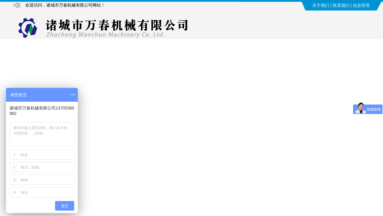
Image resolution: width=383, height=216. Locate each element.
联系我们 (341, 5)
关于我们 (320, 5)
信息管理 (361, 5)
